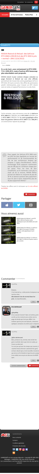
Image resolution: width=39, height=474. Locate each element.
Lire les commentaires (18, 366)
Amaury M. (26, 61)
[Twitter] (17, 449)
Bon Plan (29, 15)
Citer (33, 301)
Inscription (20, 2)
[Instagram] (23, 449)
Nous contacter (17, 437)
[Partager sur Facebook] (7, 205)
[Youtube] (20, 449)
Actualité (4, 15)
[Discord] (26, 449)
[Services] (14, 453)
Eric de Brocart (16, 307)
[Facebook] (14, 449)
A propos (15, 440)
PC (2, 50)
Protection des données (19, 446)
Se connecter (29, 2)
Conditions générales (18, 443)
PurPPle (14, 284)
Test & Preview (17, 15)
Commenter (31, 194)
